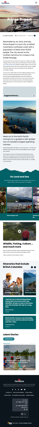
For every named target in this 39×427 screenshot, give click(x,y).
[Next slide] (36, 203)
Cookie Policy (7, 395)
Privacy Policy (28, 392)
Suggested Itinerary (19, 95)
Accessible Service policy (18, 395)
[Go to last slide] (2, 203)
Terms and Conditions (18, 392)
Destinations (26, 25)
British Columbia (16, 27)
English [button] (24, 414)
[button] (5, 211)
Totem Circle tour (10, 64)
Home (11, 25)
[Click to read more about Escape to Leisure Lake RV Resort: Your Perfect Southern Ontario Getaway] (20, 357)
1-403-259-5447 (21, 405)
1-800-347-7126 (21, 402)
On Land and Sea (21, 35)
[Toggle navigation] (36, 2)
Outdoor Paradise (32, 35)
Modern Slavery (30, 395)
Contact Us (8, 392)
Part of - (22, 423)
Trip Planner (18, 25)
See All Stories (8, 339)
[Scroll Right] (34, 35)
